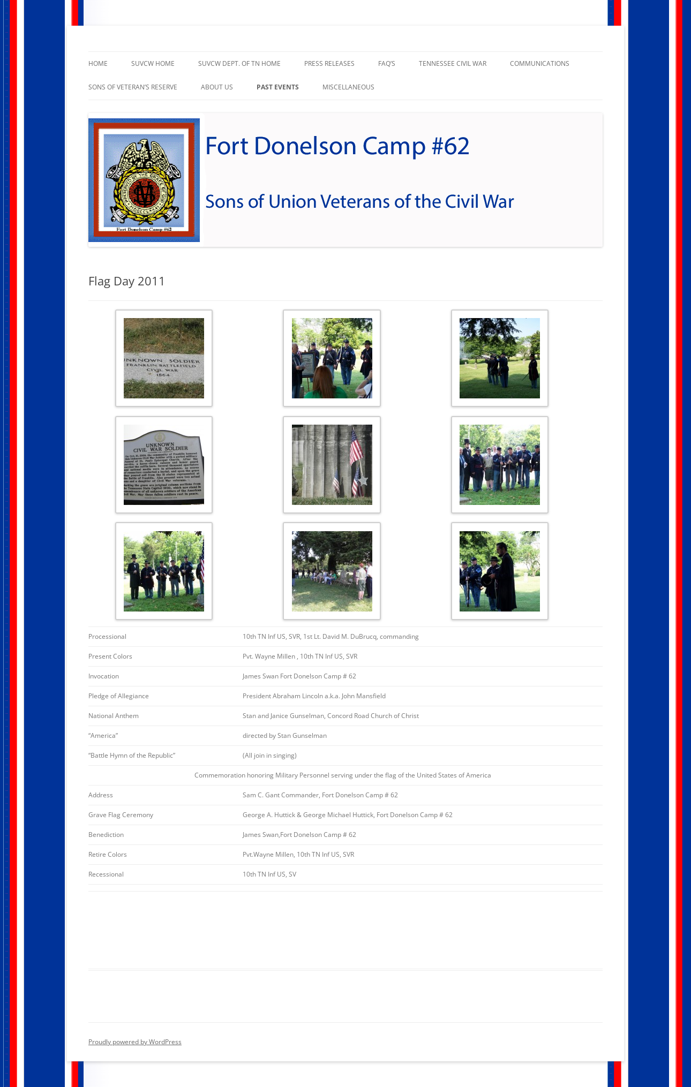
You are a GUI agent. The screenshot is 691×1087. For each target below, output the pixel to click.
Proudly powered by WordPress (135, 1041)
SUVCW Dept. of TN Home (239, 63)
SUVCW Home (153, 63)
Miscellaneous (348, 87)
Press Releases (329, 63)
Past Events (278, 87)
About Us (217, 87)
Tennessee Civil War (452, 63)
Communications (539, 63)
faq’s (386, 63)
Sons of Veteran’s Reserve (132, 87)
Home (98, 63)
